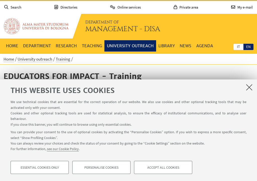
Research (66, 45)
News (185, 45)
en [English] (248, 46)
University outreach (130, 45)
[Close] (249, 87)
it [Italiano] (238, 46)
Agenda (204, 45)
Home (12, 45)
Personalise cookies (101, 167)
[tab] (238, 46)
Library (166, 45)
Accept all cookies (163, 167)
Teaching (92, 45)
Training (63, 59)
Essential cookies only (40, 167)
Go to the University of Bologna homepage (36, 26)
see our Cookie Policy (63, 149)
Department (37, 45)
